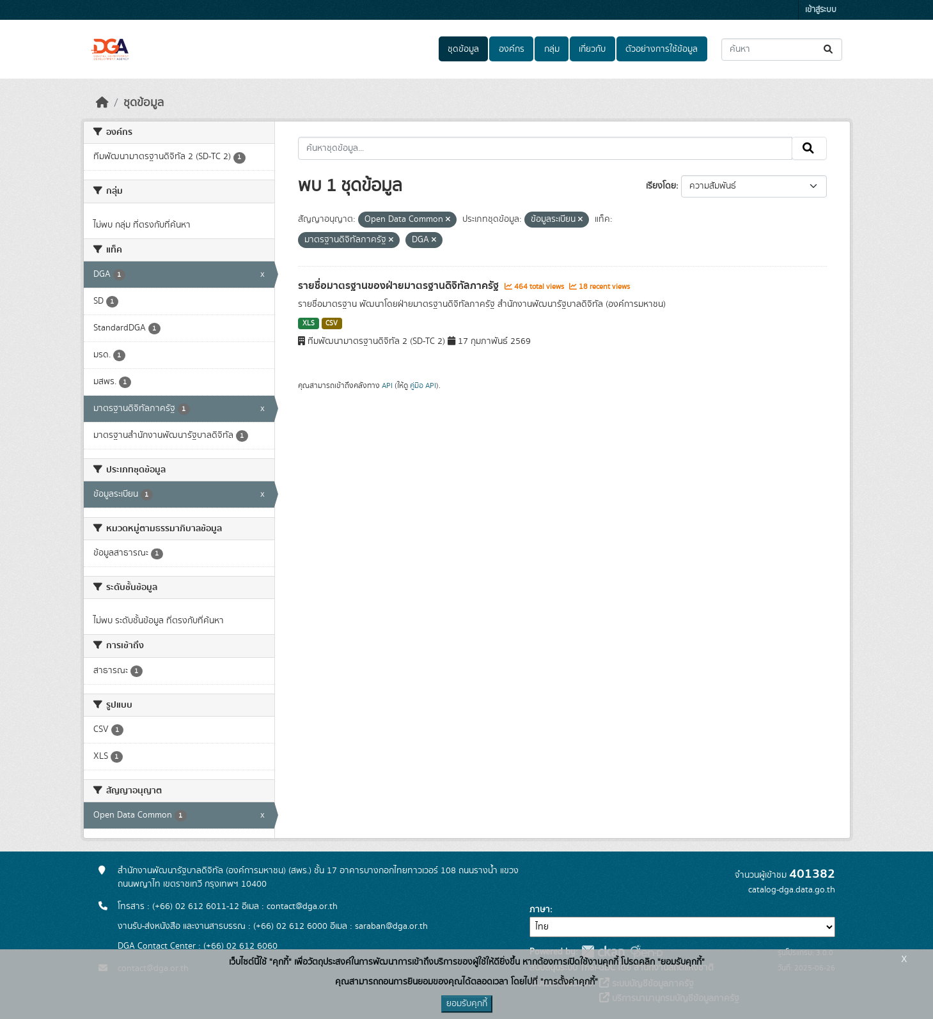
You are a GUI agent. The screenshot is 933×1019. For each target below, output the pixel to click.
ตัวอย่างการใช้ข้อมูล (661, 49)
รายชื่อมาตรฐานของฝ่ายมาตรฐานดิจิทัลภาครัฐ (399, 285)
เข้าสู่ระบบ (820, 10)
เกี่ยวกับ (592, 49)
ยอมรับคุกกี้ (466, 1003)
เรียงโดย (661, 186)
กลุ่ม (552, 49)
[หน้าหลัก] (102, 103)
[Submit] (829, 49)
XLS (308, 323)
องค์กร (511, 49)
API (387, 385)
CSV (331, 323)
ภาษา (539, 909)
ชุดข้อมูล (463, 49)
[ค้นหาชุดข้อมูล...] (781, 49)
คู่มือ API (423, 385)
